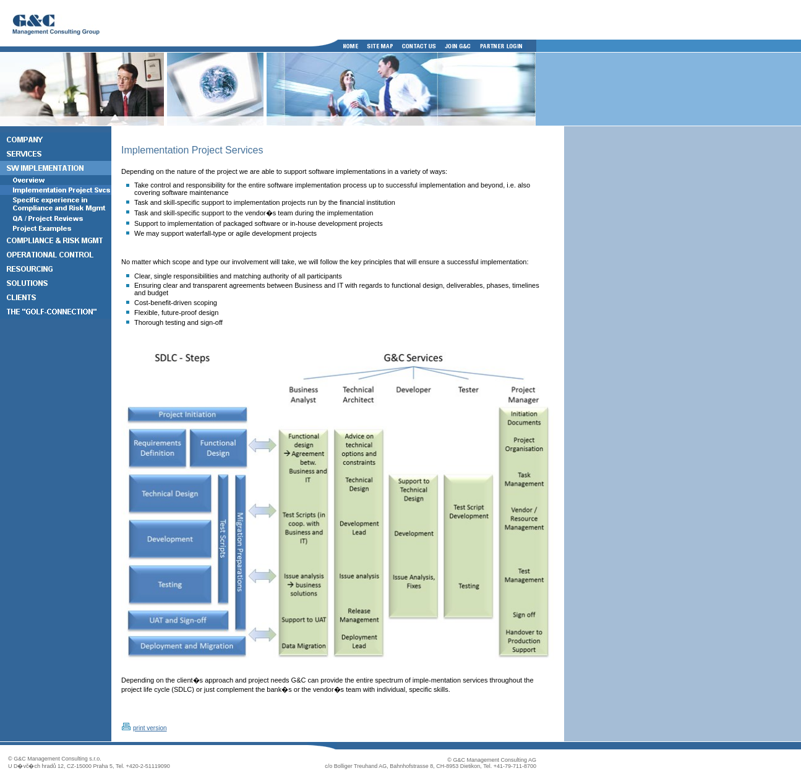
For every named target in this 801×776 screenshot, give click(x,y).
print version (149, 728)
